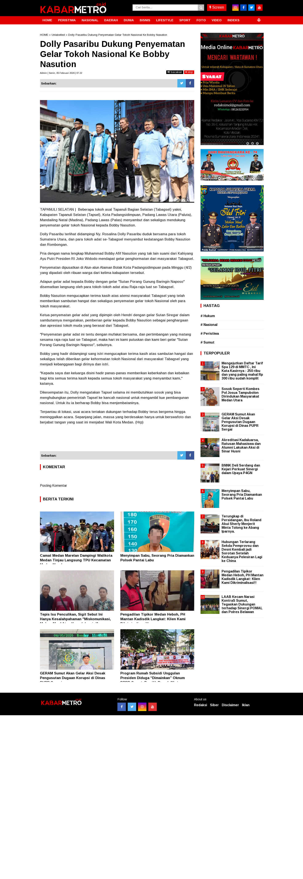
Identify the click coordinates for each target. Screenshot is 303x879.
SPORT (185, 20)
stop (189, 72)
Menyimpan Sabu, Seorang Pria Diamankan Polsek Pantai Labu (242, 494)
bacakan (174, 72)
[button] (259, 18)
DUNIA (129, 20)
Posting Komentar (53, 485)
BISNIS (145, 20)
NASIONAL (90, 20)
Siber (214, 705)
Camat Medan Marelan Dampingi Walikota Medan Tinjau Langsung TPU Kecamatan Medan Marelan (76, 560)
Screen (216, 7)
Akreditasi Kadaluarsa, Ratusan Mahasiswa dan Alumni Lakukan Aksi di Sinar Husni (241, 445)
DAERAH (111, 20)
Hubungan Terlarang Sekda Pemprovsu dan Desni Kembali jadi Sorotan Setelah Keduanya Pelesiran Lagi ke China (242, 551)
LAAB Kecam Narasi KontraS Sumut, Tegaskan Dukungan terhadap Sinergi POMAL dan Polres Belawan (242, 604)
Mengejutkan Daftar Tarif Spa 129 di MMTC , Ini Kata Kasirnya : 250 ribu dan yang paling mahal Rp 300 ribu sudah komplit (242, 370)
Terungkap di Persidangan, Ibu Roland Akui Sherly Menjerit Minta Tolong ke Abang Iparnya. (241, 523)
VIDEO (217, 20)
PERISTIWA (67, 20)
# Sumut (207, 342)
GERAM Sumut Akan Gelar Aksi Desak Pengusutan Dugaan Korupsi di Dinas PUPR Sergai (72, 678)
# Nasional (209, 324)
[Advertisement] (117, 440)
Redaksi (200, 705)
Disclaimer (230, 705)
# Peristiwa (210, 333)
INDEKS (233, 20)
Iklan (246, 705)
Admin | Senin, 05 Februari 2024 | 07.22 (61, 73)
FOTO (201, 20)
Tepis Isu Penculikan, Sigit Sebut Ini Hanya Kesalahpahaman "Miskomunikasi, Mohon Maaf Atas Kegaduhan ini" (75, 619)
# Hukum (208, 316)
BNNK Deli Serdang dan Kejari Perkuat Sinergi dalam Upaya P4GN (241, 469)
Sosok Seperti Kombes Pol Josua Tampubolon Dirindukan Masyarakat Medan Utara (240, 394)
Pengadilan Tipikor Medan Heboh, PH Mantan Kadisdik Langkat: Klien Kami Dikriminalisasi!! (153, 619)
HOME (47, 20)
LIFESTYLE (164, 20)
